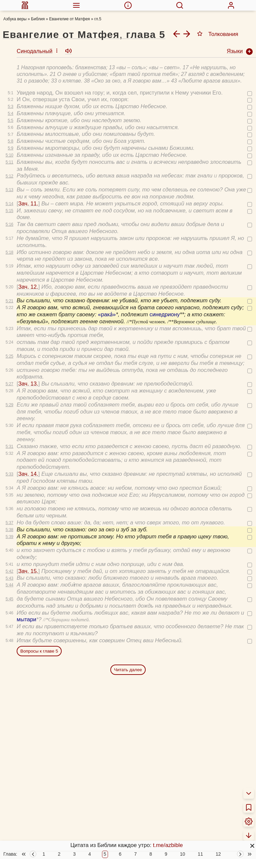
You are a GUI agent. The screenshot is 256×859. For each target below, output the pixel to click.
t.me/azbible (168, 845)
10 (182, 854)
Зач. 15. (28, 552)
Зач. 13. (28, 364)
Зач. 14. (28, 454)
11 (200, 854)
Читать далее (128, 650)
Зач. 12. (28, 267)
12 (218, 854)
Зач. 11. (28, 184)
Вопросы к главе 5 (39, 631)
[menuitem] (25, 5)
